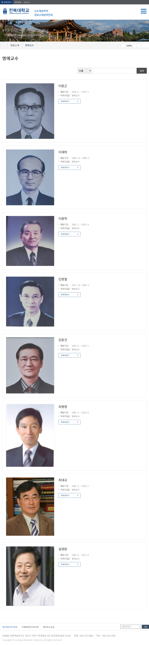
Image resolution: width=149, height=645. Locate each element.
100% (129, 45)
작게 (123, 46)
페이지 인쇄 (143, 46)
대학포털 (18, 2)
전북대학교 (6, 2)
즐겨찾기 (139, 46)
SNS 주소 (147, 45)
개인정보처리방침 (9, 626)
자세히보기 (65, 101)
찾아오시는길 (48, 626)
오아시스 (27, 2)
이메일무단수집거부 (30, 626)
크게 (135, 46)
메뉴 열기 (144, 11)
